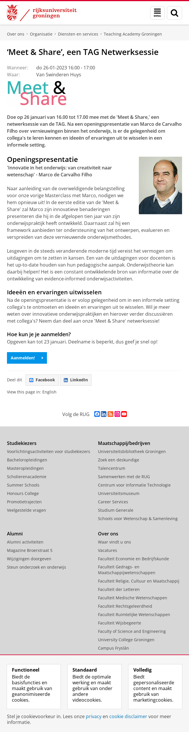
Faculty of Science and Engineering (132, 631)
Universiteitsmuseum (118, 493)
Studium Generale (115, 510)
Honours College (23, 493)
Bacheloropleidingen (27, 460)
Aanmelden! (27, 358)
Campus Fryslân (113, 648)
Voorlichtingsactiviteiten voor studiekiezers (48, 451)
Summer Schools (23, 485)
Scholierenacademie (26, 476)
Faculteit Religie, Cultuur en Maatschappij (138, 581)
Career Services (113, 501)
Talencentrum (111, 468)
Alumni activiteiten (25, 542)
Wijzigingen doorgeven (29, 558)
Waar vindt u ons (114, 542)
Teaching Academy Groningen (133, 34)
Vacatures (107, 550)
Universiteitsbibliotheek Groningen (132, 451)
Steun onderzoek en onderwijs (36, 567)
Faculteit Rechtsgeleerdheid (125, 606)
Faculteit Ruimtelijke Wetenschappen (134, 614)
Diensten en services (78, 34)
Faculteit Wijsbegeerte (119, 623)
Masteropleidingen (25, 468)
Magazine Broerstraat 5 (29, 550)
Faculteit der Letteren (119, 589)
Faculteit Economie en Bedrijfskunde (133, 558)
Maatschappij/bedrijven (124, 443)
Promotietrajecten (24, 501)
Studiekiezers (22, 443)
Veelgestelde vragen (26, 510)
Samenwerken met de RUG (124, 476)
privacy (93, 716)
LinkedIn (76, 379)
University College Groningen (126, 639)
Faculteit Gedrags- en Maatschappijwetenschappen (126, 569)
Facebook (42, 379)
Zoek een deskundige (118, 460)
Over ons (15, 34)
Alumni (15, 534)
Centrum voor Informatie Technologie (134, 485)
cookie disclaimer (128, 716)
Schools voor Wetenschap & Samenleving (138, 518)
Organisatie (41, 34)
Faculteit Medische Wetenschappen (132, 597)
